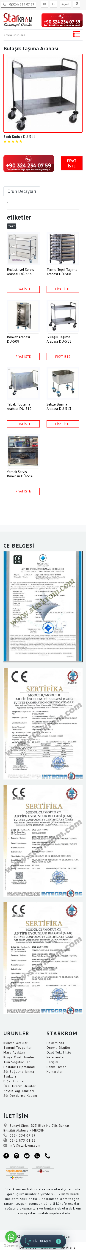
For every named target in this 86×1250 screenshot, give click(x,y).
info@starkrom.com (21, 1145)
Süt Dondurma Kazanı (20, 1096)
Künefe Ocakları (16, 1043)
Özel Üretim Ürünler (19, 1086)
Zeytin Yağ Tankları (18, 1091)
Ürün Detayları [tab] (21, 191)
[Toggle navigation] (76, 35)
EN (53, 3)
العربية (65, 3)
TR (44, 3)
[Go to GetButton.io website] (11, 1245)
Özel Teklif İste (59, 1052)
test (11, 226)
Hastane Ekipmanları (19, 1067)
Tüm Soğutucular (16, 1062)
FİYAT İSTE (72, 163)
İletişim (52, 1062)
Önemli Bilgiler (59, 1048)
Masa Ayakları (14, 1052)
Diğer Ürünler (14, 1081)
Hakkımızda (55, 1043)
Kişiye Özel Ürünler (19, 1057)
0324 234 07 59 (19, 1135)
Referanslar (56, 1057)
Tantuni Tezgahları (18, 1048)
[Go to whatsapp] (11, 1236)
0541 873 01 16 (19, 1140)
